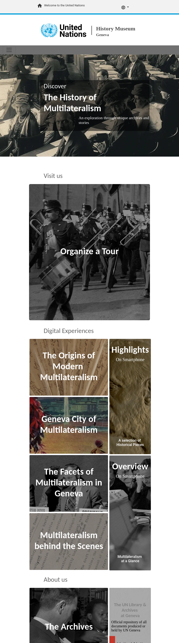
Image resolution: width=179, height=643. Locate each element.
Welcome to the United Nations (64, 5)
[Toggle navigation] (9, 49)
